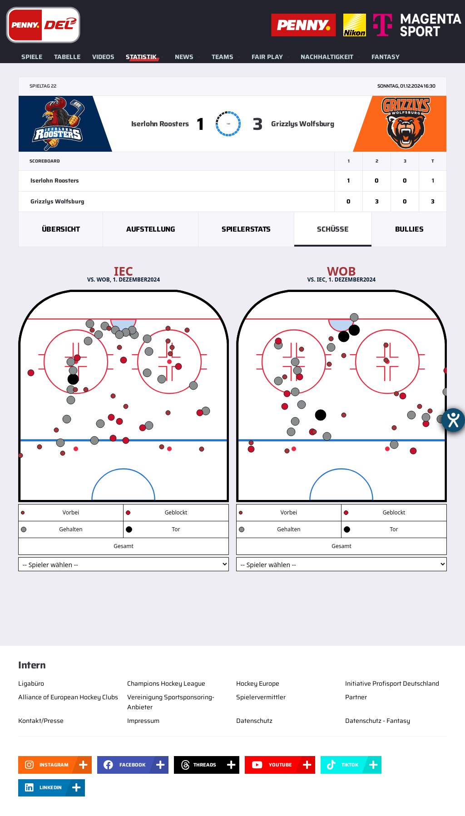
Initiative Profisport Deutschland (392, 683)
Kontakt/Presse (41, 721)
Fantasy (385, 57)
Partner (356, 697)
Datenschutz (254, 721)
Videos (103, 57)
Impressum (143, 721)
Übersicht (61, 229)
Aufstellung (150, 229)
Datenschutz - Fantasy (377, 721)
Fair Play (267, 57)
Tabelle (67, 57)
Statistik (141, 57)
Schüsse (332, 229)
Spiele (31, 57)
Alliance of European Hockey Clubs (68, 697)
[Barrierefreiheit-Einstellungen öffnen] (453, 420)
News (184, 57)
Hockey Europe (257, 683)
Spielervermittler (261, 697)
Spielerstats (246, 229)
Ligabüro (31, 683)
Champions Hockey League (166, 683)
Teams (222, 57)
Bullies (409, 229)
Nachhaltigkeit (327, 57)
